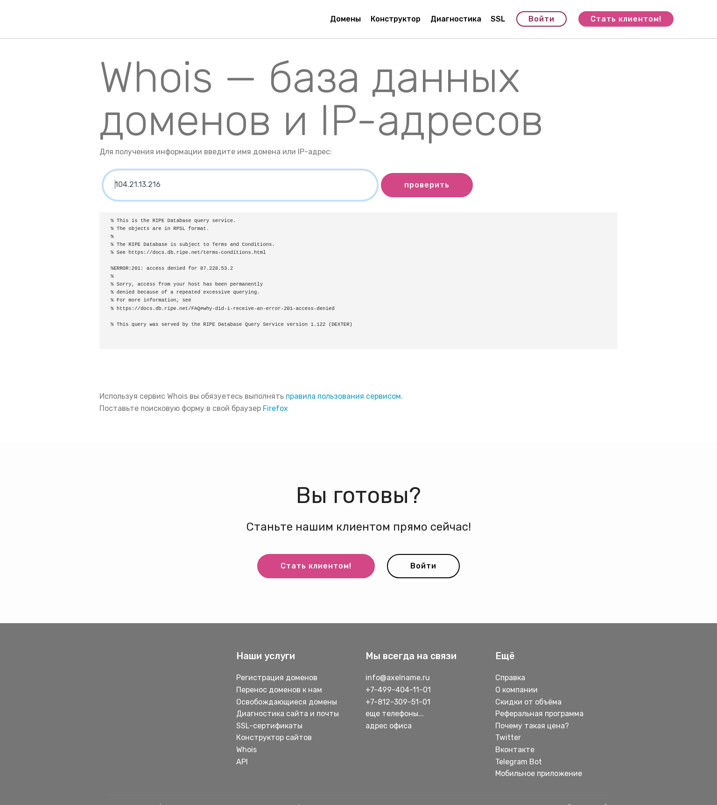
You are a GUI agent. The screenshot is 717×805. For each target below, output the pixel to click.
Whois (246, 749)
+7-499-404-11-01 (398, 689)
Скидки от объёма (528, 701)
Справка (510, 677)
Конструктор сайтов (274, 737)
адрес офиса (389, 725)
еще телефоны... (395, 713)
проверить (427, 184)
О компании (516, 689)
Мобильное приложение (538, 773)
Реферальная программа (539, 713)
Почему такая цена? (532, 725)
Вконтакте (514, 749)
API (242, 761)
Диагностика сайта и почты (287, 713)
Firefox (275, 408)
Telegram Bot (518, 761)
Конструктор (396, 18)
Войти (541, 18)
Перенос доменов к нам (279, 689)
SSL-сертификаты (270, 725)
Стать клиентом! (625, 18)
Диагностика (455, 18)
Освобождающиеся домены (286, 701)
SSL (498, 18)
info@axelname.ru (398, 677)
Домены (345, 18)
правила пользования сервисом (343, 396)
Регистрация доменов (276, 677)
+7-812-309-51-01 (398, 701)
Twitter (508, 737)
